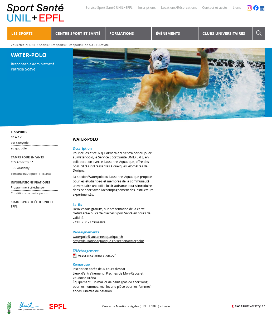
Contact (107, 306)
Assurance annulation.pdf (96, 255)
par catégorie (19, 142)
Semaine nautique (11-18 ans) (31, 174)
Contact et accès (214, 7)
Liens (237, 7)
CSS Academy (20, 162)
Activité (104, 45)
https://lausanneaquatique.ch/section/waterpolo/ (108, 241)
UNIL (32, 45)
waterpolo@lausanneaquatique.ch (98, 237)
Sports (43, 45)
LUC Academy (20, 168)
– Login (165, 306)
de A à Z (90, 45)
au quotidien (19, 148)
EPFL (154, 306)
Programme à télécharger (28, 187)
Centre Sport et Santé (77, 33)
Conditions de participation (29, 193)
